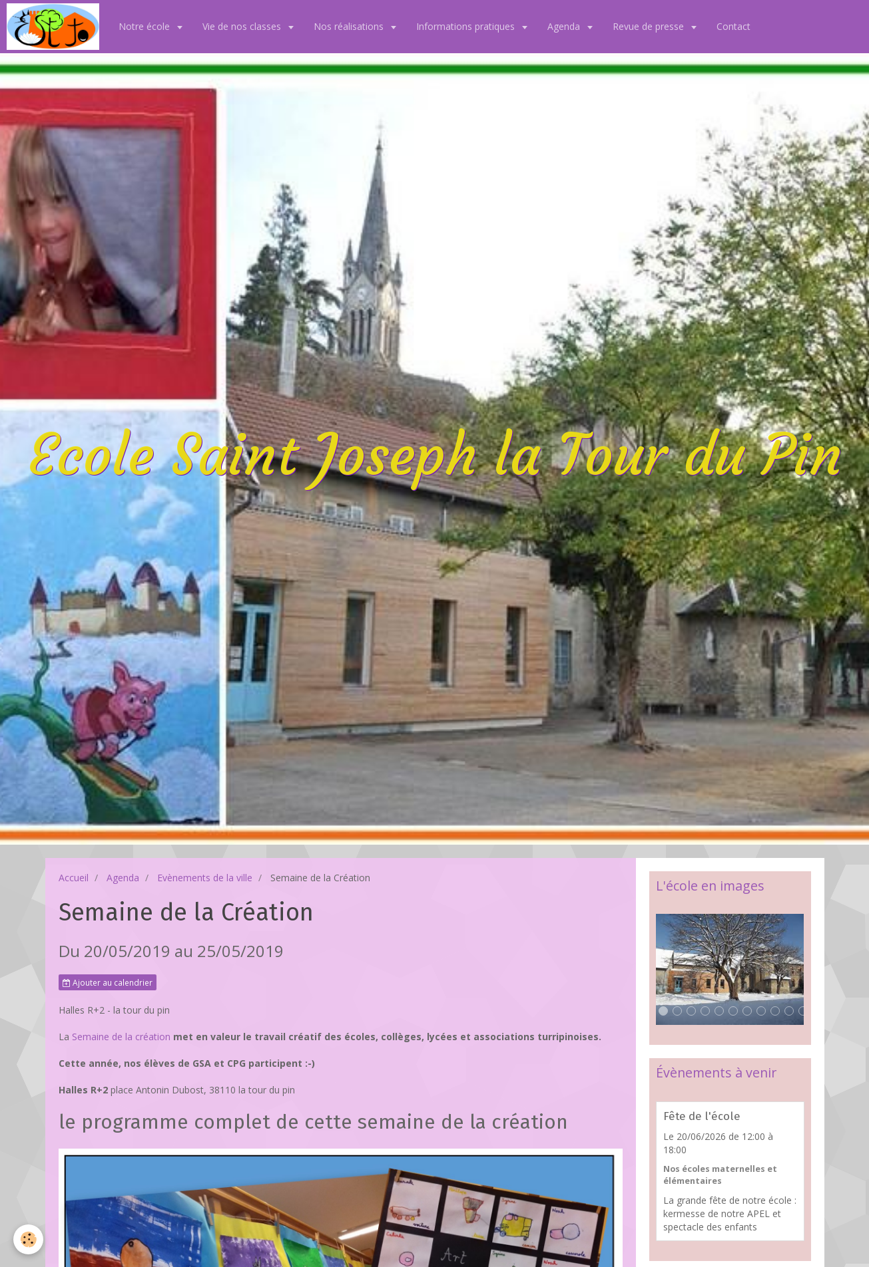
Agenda (565, 26)
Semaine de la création (122, 1036)
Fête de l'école (701, 1116)
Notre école (145, 26)
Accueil (74, 877)
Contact (733, 26)
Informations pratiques (466, 26)
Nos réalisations (350, 26)
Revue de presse (650, 26)
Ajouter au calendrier (107, 982)
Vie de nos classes (243, 26)
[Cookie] (28, 1239)
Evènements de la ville (204, 877)
